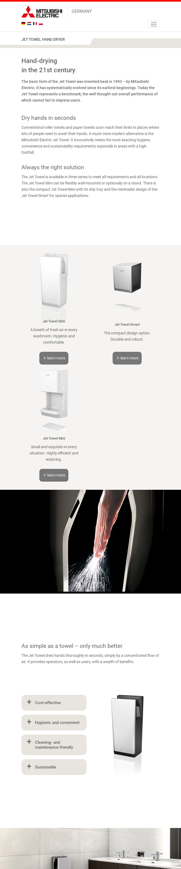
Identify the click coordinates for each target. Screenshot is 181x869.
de (24, 23)
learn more (54, 358)
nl (29, 23)
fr (35, 23)
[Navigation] (154, 24)
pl (41, 23)
